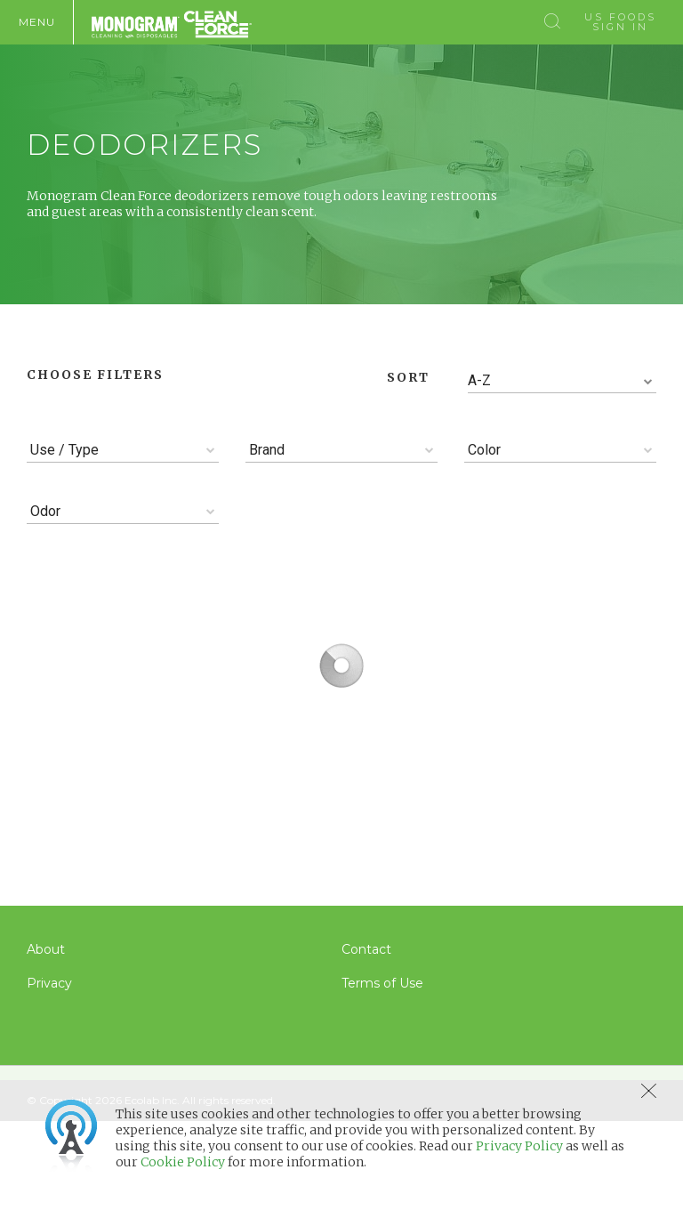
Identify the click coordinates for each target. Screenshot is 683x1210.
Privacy (49, 983)
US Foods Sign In (620, 22)
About (46, 949)
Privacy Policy (519, 1146)
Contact (366, 949)
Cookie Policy (183, 1162)
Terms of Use (382, 983)
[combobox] (562, 381)
